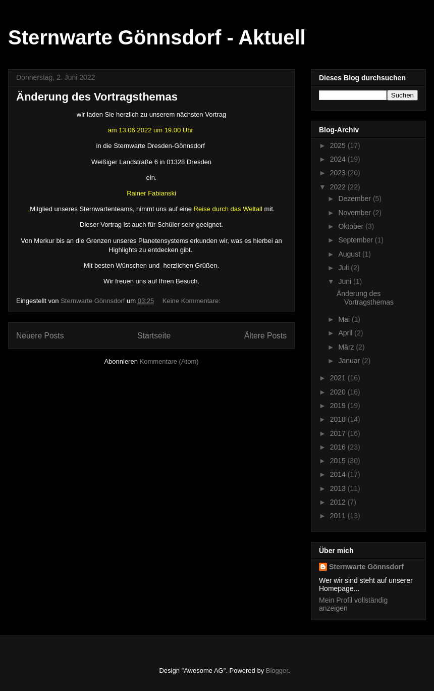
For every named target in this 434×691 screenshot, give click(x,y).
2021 (339, 378)
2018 (339, 419)
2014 (339, 474)
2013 (339, 488)
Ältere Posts (265, 335)
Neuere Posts (40, 335)
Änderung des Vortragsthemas (97, 96)
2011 (339, 516)
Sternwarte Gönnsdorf (366, 567)
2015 (339, 461)
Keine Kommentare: (192, 301)
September (356, 240)
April (346, 333)
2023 (339, 173)
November (355, 213)
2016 (339, 447)
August (350, 254)
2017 (339, 433)
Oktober (351, 226)
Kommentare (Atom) (169, 361)
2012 (339, 502)
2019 (339, 406)
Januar (350, 361)
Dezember (355, 198)
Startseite (154, 335)
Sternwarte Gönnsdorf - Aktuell (157, 37)
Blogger (277, 670)
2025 (339, 145)
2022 (339, 187)
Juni (345, 281)
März (347, 347)
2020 (339, 392)
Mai (344, 319)
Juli (344, 268)
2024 (339, 159)
